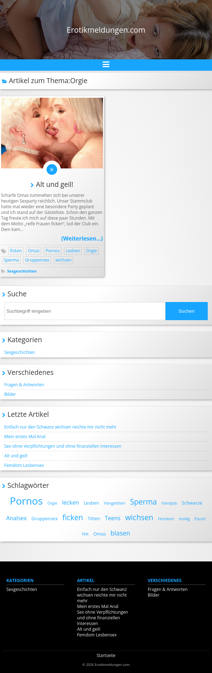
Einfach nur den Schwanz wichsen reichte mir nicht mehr (60, 427)
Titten (94, 518)
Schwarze (192, 503)
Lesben (73, 251)
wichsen (63, 260)
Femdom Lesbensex (24, 465)
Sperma (11, 260)
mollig (184, 518)
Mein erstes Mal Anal (25, 437)
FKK (85, 534)
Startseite (106, 655)
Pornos (52, 251)
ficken (16, 251)
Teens (112, 518)
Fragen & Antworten (24, 385)
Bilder (10, 394)
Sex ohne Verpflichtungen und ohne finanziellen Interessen (62, 446)
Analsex (16, 518)
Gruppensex (37, 260)
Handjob (169, 503)
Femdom (166, 518)
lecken (70, 502)
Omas (33, 251)
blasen (120, 533)
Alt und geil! (54, 184)
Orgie (91, 251)
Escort (200, 518)
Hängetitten (114, 503)
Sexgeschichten (22, 271)
